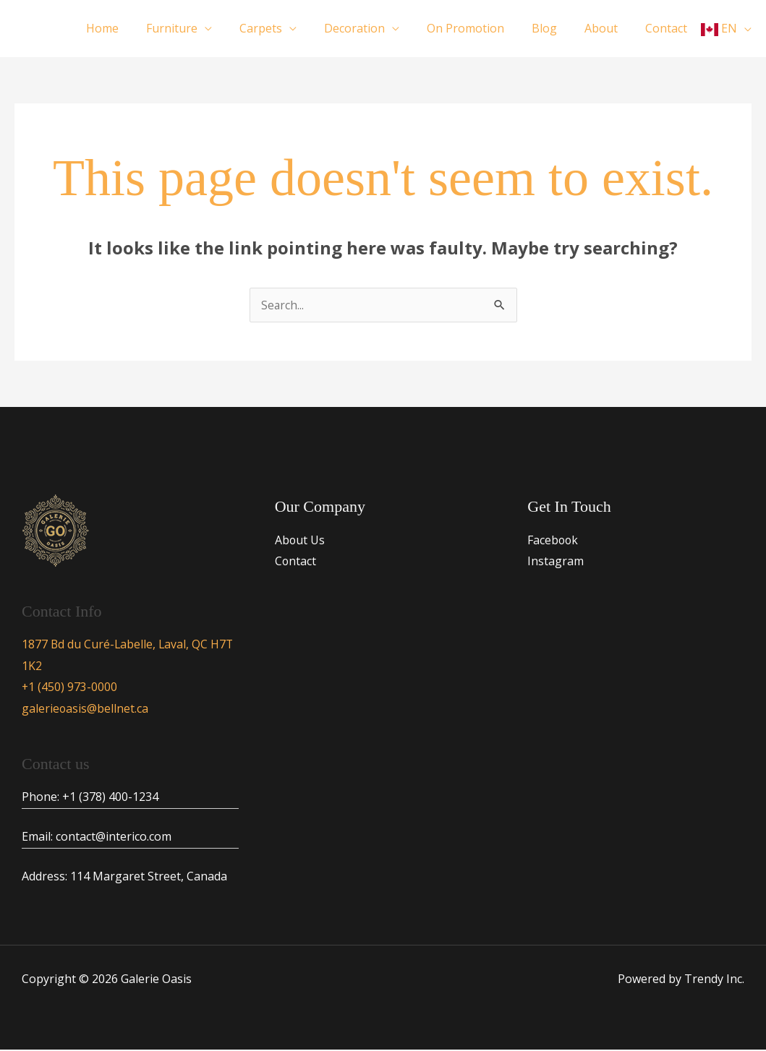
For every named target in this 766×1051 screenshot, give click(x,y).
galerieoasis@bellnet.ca (85, 709)
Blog (555, 28)
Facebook (553, 540)
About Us (300, 540)
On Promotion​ (480, 28)
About (607, 28)
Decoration (374, 28)
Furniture (200, 28)
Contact (668, 28)
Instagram (555, 561)
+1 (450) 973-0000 (70, 687)
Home (135, 28)
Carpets (284, 28)
